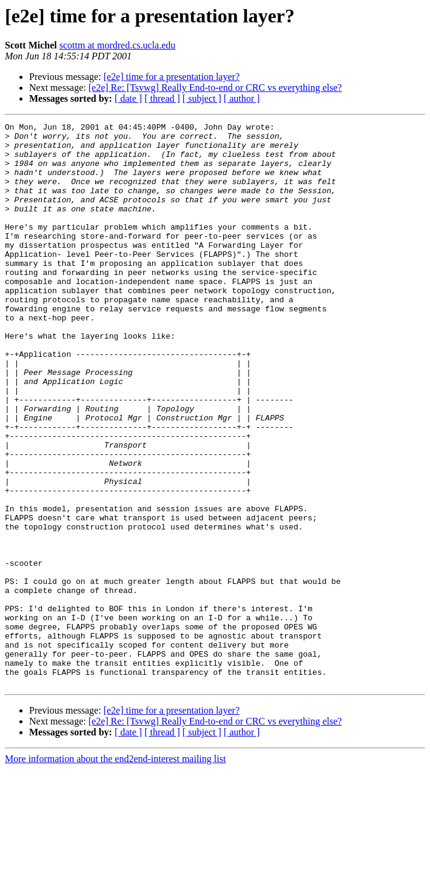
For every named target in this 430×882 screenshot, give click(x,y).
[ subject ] (202, 98)
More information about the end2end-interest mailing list (115, 871)
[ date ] (128, 98)
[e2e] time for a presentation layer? (172, 76)
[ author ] (242, 98)
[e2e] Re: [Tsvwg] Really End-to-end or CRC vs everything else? (215, 87)
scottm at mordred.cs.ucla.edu (117, 45)
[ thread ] (162, 98)
